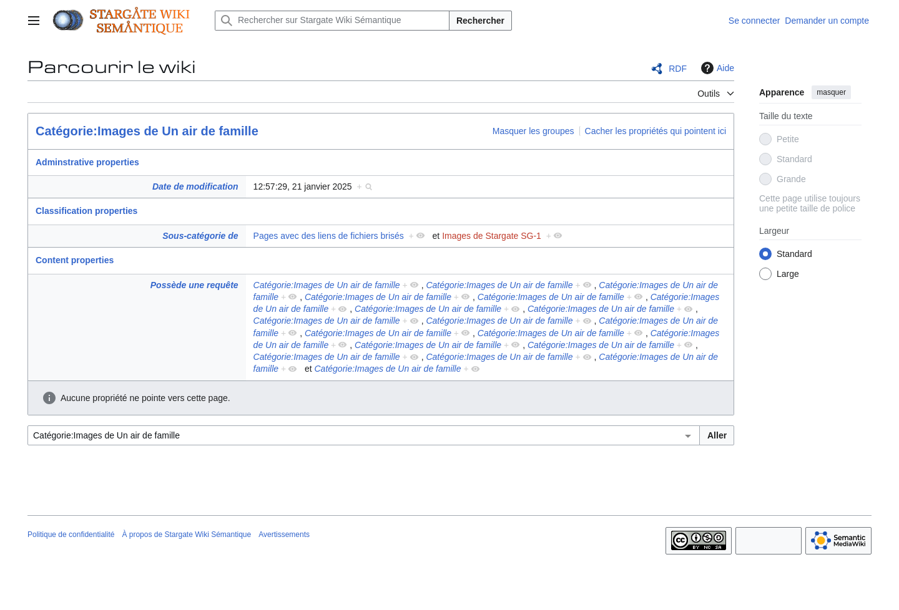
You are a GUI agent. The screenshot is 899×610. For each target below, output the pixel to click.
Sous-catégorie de (200, 236)
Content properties (75, 260)
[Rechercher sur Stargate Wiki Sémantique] (332, 21)
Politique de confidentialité (70, 534)
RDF (678, 69)
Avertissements (284, 534)
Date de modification (195, 186)
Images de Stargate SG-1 (491, 236)
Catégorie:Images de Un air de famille (147, 131)
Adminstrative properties (87, 162)
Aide (716, 68)
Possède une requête (194, 285)
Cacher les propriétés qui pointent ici (655, 131)
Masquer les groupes (533, 131)
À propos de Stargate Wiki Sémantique (186, 534)
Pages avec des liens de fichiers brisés (328, 236)
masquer (831, 92)
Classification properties (86, 211)
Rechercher (480, 21)
